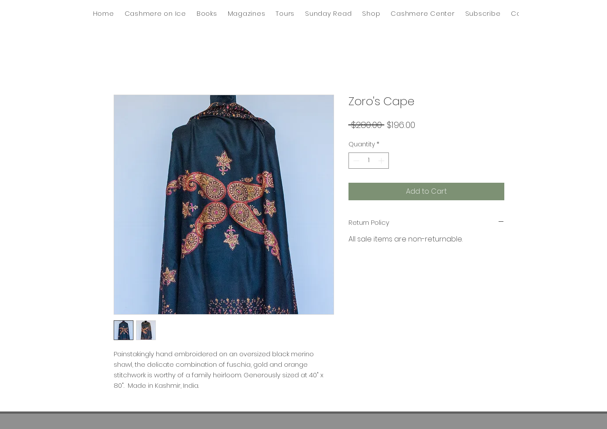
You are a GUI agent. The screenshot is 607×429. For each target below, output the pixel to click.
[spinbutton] (369, 160)
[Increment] (382, 160)
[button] (328, 13)
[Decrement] (355, 160)
